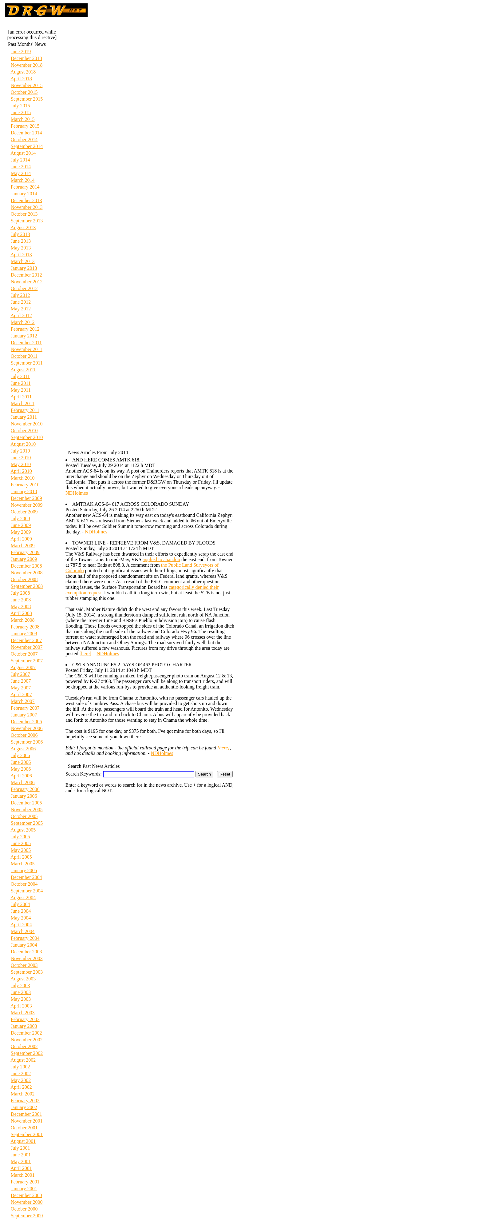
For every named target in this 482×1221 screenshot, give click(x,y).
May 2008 (21, 606)
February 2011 (25, 410)
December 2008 (26, 566)
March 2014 (23, 180)
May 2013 (21, 247)
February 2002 (25, 1100)
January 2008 (24, 633)
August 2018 (23, 71)
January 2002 (24, 1107)
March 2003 (23, 1012)
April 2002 (21, 1087)
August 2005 (23, 829)
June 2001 (21, 1154)
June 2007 (21, 681)
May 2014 (21, 173)
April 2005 (21, 857)
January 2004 (24, 945)
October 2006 (24, 735)
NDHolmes (76, 493)
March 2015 (23, 119)
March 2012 (23, 322)
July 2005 (20, 836)
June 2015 (21, 112)
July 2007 (20, 674)
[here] (85, 653)
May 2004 (21, 917)
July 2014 (20, 159)
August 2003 (23, 978)
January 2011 (24, 417)
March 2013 (23, 261)
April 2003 (21, 1005)
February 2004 (25, 938)
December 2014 (26, 132)
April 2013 (21, 254)
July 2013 (20, 234)
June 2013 (21, 241)
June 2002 (21, 1073)
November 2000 (27, 1202)
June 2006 (21, 762)
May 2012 (21, 308)
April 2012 (21, 315)
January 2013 (24, 268)
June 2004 (21, 911)
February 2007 (25, 708)
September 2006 (27, 741)
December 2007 (26, 640)
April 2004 (21, 924)
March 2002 (23, 1093)
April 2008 (21, 613)
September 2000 (27, 1215)
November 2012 (27, 281)
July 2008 (20, 593)
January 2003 (24, 1026)
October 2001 (24, 1127)
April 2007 (21, 694)
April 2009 (21, 538)
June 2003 (21, 992)
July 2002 (20, 1066)
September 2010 (27, 437)
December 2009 (26, 498)
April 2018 (21, 78)
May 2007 (21, 687)
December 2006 (26, 721)
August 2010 (23, 444)
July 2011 (20, 376)
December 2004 (26, 877)
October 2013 (24, 214)
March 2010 (23, 478)
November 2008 (27, 572)
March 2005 (23, 863)
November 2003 (27, 958)
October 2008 (24, 579)
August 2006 (23, 748)
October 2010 (24, 430)
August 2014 (23, 153)
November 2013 (27, 207)
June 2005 (21, 843)
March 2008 (23, 620)
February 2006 (25, 789)
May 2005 (21, 850)
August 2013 (23, 227)
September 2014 (27, 146)
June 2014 (21, 166)
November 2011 (26, 349)
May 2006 (21, 769)
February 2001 (25, 1181)
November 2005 (27, 809)
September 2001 (27, 1134)
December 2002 (26, 1032)
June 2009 (21, 525)
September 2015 (27, 99)
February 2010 (25, 484)
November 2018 (27, 65)
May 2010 (21, 464)
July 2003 (20, 985)
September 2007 (27, 660)
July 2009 (20, 518)
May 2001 (21, 1161)
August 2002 (23, 1060)
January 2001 (24, 1188)
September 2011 (27, 362)
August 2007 (23, 667)
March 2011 (22, 403)
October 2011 (24, 356)
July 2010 (20, 450)
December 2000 (26, 1195)
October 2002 (24, 1046)
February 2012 (25, 329)
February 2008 (25, 626)
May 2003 (21, 999)
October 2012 (24, 288)
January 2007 (24, 714)
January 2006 (24, 796)
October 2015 (24, 92)
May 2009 (21, 532)
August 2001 (23, 1141)
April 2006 (21, 775)
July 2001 (20, 1148)
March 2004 (23, 931)
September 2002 (27, 1053)
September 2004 (27, 890)
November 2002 (27, 1039)
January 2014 (24, 193)
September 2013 (27, 220)
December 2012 (26, 274)
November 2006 (27, 728)
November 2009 (27, 505)
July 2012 (20, 295)
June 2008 (21, 599)
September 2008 (27, 586)
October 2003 (24, 965)
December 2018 (26, 58)
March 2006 (23, 782)
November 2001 (27, 1120)
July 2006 (20, 755)
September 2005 (27, 823)
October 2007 (24, 653)
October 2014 (24, 139)
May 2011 (21, 390)
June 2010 (21, 457)
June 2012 (21, 302)
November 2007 (27, 647)
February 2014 (25, 187)
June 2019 (21, 51)
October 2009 (24, 511)
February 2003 (25, 1019)
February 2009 (25, 552)
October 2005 (24, 816)
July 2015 (20, 105)
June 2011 (21, 383)
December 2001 (26, 1114)
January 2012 (24, 335)
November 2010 (27, 423)
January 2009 (24, 559)
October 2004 (24, 884)
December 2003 (26, 951)
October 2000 (24, 1208)
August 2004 (23, 897)
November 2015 (27, 85)
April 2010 (21, 471)
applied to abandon (161, 559)
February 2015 (25, 126)
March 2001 (23, 1175)
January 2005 (24, 870)
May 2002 (21, 1080)
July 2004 (20, 904)
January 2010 (24, 491)
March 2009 (23, 545)
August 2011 (23, 369)
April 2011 (21, 396)
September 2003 (27, 972)
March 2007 (23, 701)
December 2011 (26, 342)
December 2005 (26, 802)
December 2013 (26, 200)
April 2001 (21, 1168)
